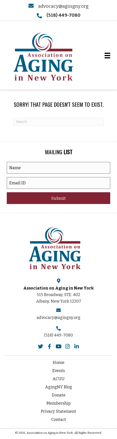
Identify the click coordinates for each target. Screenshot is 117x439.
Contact (58, 419)
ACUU (59, 378)
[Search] (58, 122)
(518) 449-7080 (58, 335)
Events (58, 370)
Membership (59, 403)
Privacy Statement (58, 411)
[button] (58, 198)
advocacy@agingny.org (63, 6)
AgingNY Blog (58, 386)
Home (58, 362)
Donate (59, 395)
